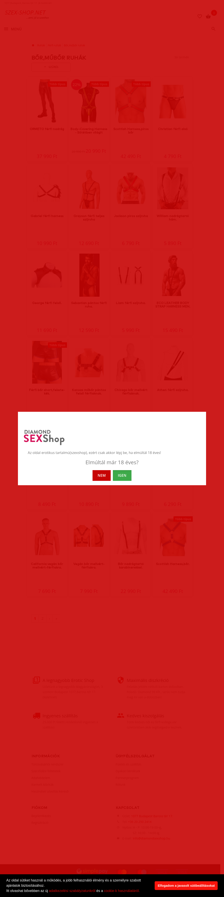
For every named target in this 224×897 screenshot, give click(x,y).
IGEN (122, 475)
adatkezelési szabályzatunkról (72, 891)
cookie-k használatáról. (122, 891)
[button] (141, 891)
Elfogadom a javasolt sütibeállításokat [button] (186, 885)
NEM (102, 475)
